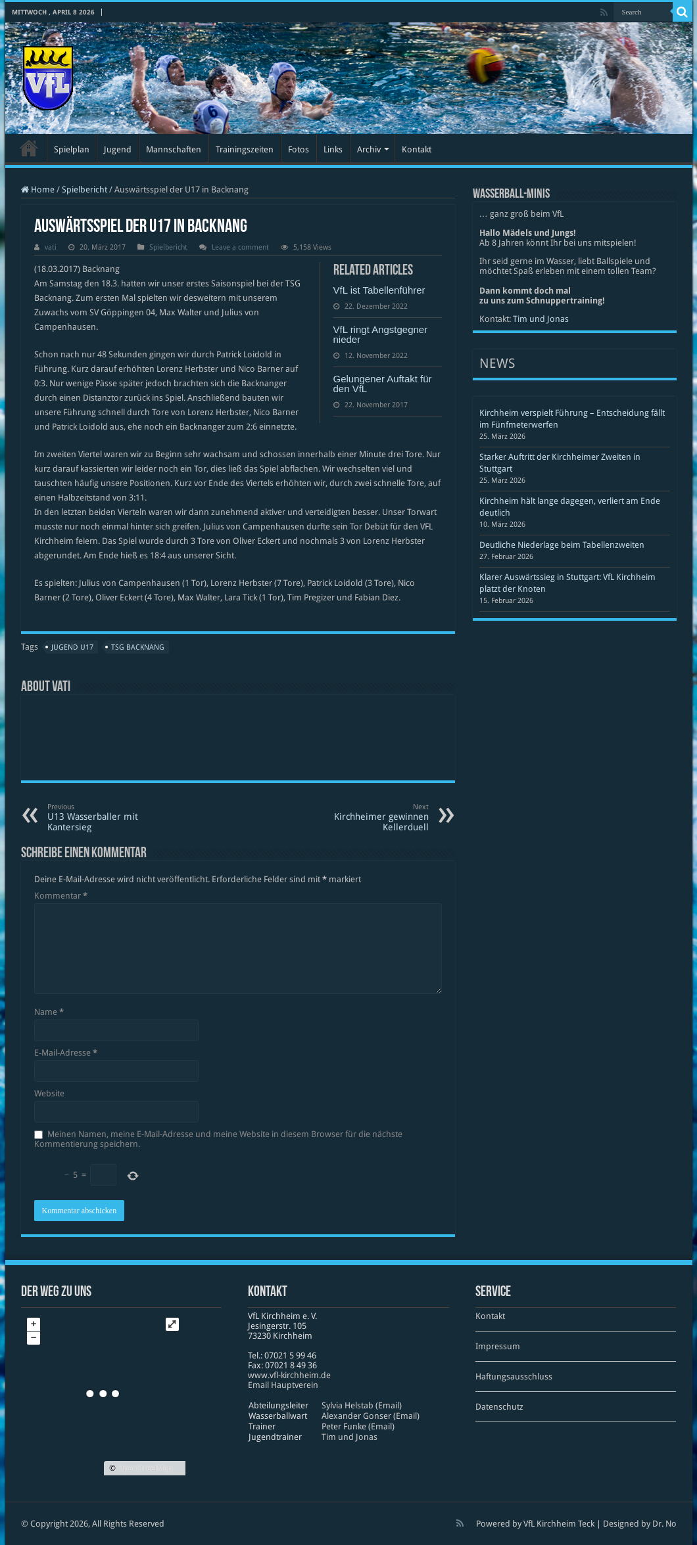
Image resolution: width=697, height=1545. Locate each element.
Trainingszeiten (245, 149)
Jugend (118, 149)
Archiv (369, 149)
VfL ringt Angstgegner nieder (380, 334)
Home (38, 189)
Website (49, 1093)
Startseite (29, 148)
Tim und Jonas (541, 319)
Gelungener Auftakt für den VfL (382, 383)
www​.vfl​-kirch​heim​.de (289, 1375)
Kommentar (60, 896)
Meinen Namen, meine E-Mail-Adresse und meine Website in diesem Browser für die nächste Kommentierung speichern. (218, 1139)
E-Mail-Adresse (65, 1053)
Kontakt (416, 149)
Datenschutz (499, 1407)
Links (333, 149)
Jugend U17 (72, 647)
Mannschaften (173, 149)
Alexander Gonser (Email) (371, 1416)
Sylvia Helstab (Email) (362, 1405)
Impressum (497, 1346)
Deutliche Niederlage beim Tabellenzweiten (561, 545)
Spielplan (71, 149)
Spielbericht (84, 189)
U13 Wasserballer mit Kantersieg (114, 817)
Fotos (298, 149)
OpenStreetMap (145, 1468)
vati (51, 247)
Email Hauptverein (283, 1385)
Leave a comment (240, 247)
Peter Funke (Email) (358, 1426)
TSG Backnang (137, 647)
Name (49, 1012)
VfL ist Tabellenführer (379, 290)
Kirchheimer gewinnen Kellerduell (361, 817)
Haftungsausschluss (513, 1376)
